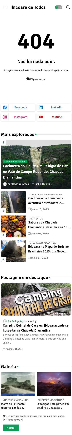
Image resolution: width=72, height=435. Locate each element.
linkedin (56, 107)
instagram (20, 117)
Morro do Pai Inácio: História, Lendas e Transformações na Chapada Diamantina (14, 406)
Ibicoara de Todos (28, 7)
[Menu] (5, 7)
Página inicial (36, 78)
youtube (56, 117)
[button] (58, 7)
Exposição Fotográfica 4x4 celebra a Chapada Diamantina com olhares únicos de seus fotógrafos (53, 406)
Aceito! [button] (11, 427)
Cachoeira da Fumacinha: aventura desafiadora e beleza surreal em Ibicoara (47, 201)
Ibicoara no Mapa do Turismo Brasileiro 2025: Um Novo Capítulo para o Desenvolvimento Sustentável (49, 249)
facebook (20, 107)
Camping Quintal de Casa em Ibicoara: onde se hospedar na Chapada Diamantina (36, 328)
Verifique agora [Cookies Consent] (11, 419)
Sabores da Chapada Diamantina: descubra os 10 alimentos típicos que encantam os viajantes (47, 225)
